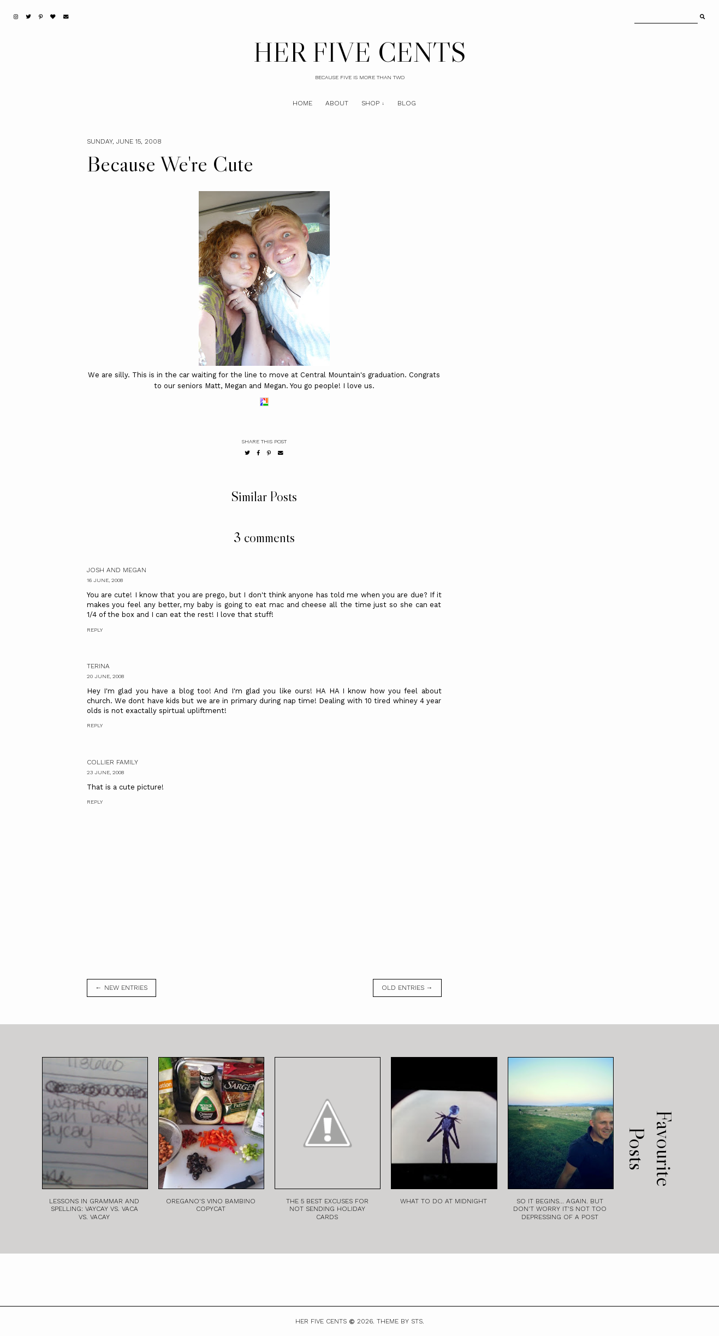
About (336, 103)
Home (302, 103)
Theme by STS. (400, 1321)
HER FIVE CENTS (359, 52)
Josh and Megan (116, 570)
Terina (98, 666)
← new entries (121, 987)
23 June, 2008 (105, 772)
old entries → (407, 987)
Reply (95, 630)
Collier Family (112, 762)
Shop (370, 103)
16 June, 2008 (105, 580)
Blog (406, 103)
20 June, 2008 (105, 676)
